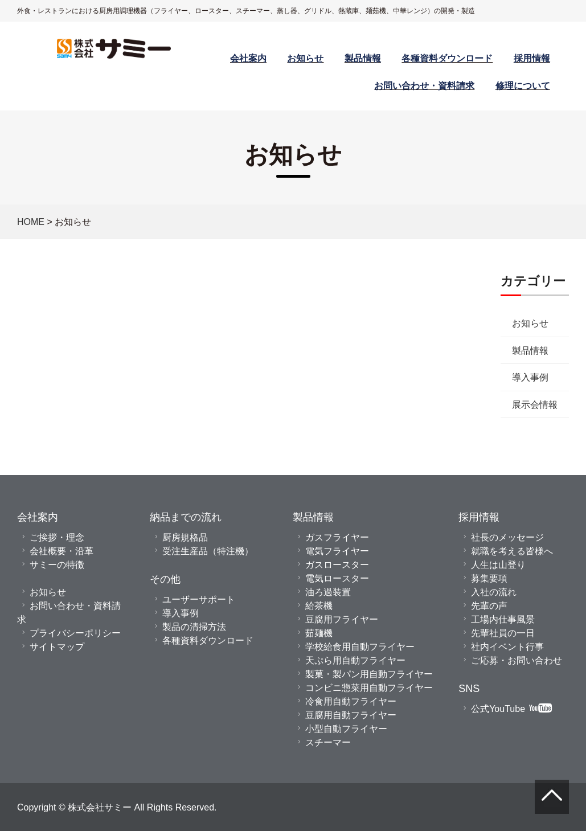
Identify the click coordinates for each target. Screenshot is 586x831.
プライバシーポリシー (75, 632)
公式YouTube (511, 708)
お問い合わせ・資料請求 (424, 85)
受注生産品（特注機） (207, 550)
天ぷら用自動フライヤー (355, 660)
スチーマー (328, 742)
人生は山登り (498, 564)
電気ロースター (337, 578)
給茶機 (319, 605)
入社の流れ (494, 591)
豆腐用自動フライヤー (350, 714)
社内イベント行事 (507, 646)
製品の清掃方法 (194, 626)
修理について (522, 85)
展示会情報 (443, 404)
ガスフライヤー (337, 537)
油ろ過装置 (328, 591)
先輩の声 (489, 605)
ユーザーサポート (198, 599)
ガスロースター (337, 564)
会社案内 (248, 58)
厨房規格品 (185, 537)
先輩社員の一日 (503, 632)
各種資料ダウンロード (447, 58)
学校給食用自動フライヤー (360, 646)
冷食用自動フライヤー (350, 701)
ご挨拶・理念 (57, 537)
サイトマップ (57, 646)
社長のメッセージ (507, 537)
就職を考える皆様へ (512, 550)
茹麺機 (319, 632)
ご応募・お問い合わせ (516, 660)
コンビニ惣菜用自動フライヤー (369, 687)
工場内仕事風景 (503, 619)
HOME (30, 221)
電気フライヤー (337, 550)
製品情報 (363, 58)
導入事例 (439, 377)
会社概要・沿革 (61, 550)
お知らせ (305, 58)
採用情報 (532, 58)
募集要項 (489, 578)
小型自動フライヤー (346, 728)
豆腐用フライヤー (341, 619)
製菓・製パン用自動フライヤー (369, 673)
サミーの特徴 (57, 564)
